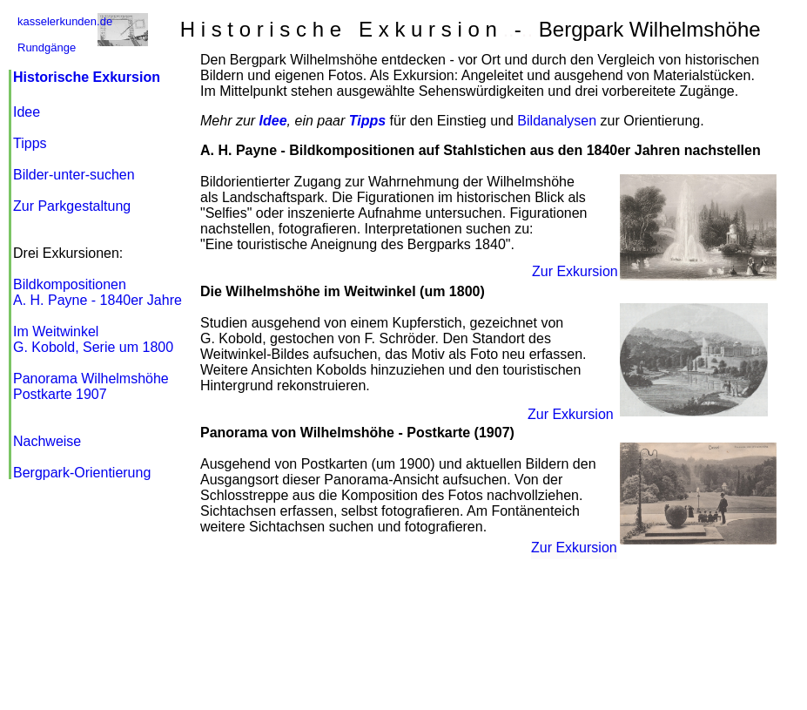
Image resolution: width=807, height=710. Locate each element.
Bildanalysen (556, 120)
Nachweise (47, 441)
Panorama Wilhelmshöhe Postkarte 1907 (91, 386)
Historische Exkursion (86, 77)
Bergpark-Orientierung (82, 472)
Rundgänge (46, 47)
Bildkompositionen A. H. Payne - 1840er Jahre (97, 292)
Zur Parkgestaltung (72, 206)
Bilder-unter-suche (74, 174)
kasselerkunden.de (64, 21)
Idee (26, 112)
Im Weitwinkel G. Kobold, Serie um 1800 (93, 339)
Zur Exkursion (571, 414)
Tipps (30, 143)
